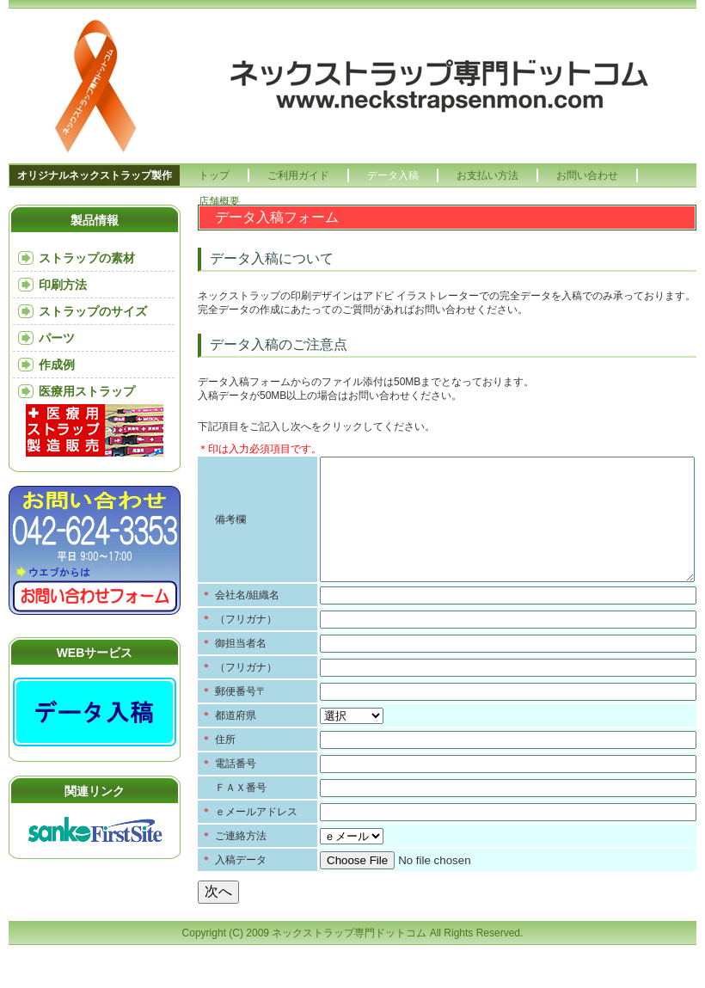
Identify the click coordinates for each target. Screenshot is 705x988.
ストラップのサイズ (93, 311)
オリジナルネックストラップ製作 (94, 175)
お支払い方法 (487, 175)
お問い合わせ (587, 175)
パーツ (57, 338)
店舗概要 (219, 201)
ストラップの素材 (87, 258)
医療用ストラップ (87, 391)
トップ (214, 175)
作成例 (57, 364)
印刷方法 (63, 284)
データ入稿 (393, 175)
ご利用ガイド (298, 175)
